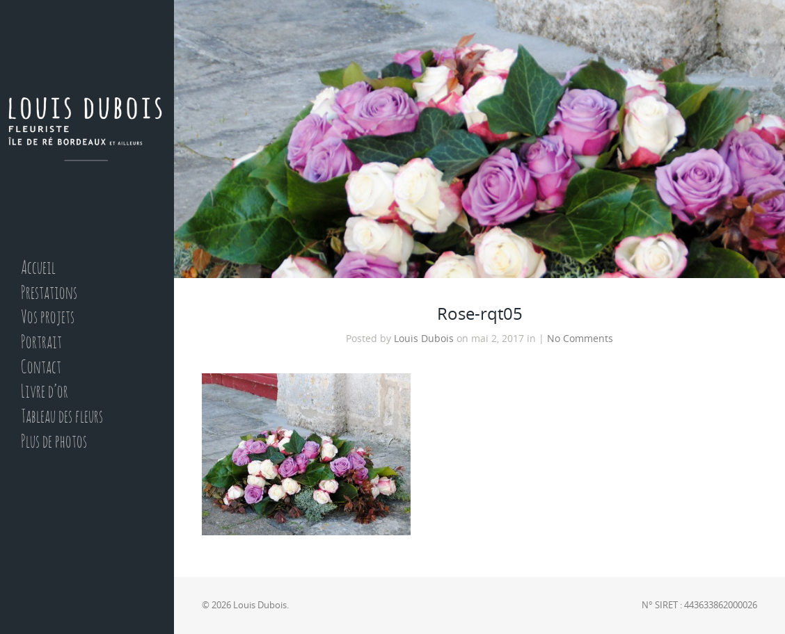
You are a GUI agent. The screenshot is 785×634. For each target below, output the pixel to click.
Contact (41, 368)
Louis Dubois (424, 338)
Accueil (38, 268)
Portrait (41, 343)
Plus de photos (54, 442)
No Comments (580, 338)
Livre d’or (44, 392)
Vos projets (47, 318)
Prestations (49, 293)
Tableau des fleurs (62, 417)
